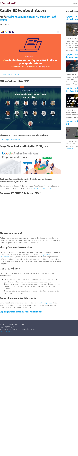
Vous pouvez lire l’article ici (9, 75)
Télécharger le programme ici (41, 188)
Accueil (74, 4)
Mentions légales (6, 331)
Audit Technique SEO (44, 303)
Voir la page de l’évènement (10, 140)
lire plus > (69, 148)
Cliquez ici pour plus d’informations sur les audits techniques (21, 312)
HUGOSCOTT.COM (8, 2)
